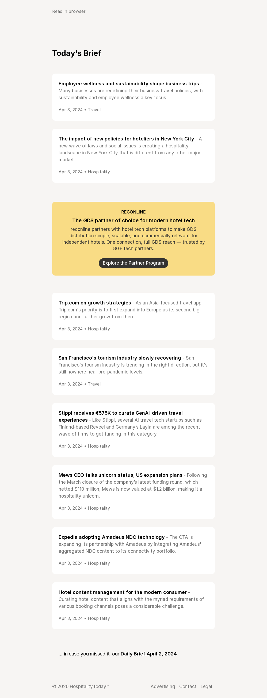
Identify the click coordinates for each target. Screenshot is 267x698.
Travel (94, 109)
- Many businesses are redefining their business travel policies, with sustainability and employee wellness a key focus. (131, 90)
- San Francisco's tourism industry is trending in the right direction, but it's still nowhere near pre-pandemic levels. (133, 365)
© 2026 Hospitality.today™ (80, 686)
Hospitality (99, 171)
